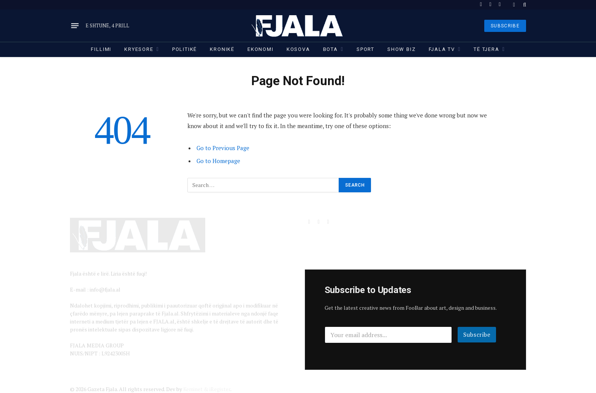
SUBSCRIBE (505, 26)
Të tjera (486, 49)
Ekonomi (260, 49)
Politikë (184, 49)
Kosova (298, 49)
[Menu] (75, 25)
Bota (330, 49)
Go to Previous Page (223, 148)
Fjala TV (442, 49)
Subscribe (477, 334)
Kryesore (139, 49)
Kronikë (222, 49)
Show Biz (401, 49)
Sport (365, 49)
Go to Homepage (218, 161)
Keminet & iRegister (206, 389)
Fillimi (101, 49)
